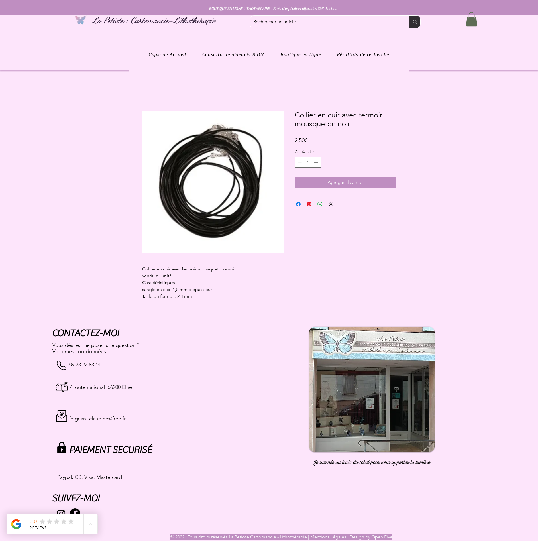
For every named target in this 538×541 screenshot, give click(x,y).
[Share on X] (330, 204)
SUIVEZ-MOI (75, 498)
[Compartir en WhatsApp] (320, 204)
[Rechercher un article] (325, 22)
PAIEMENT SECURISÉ (110, 449)
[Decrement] (299, 162)
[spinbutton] (308, 162)
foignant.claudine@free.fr (97, 419)
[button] (472, 19)
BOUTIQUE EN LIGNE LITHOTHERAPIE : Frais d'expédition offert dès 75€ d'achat (272, 9)
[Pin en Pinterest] (309, 204)
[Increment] (316, 162)
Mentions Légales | (329, 537)
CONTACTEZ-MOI (85, 333)
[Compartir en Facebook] (298, 204)
